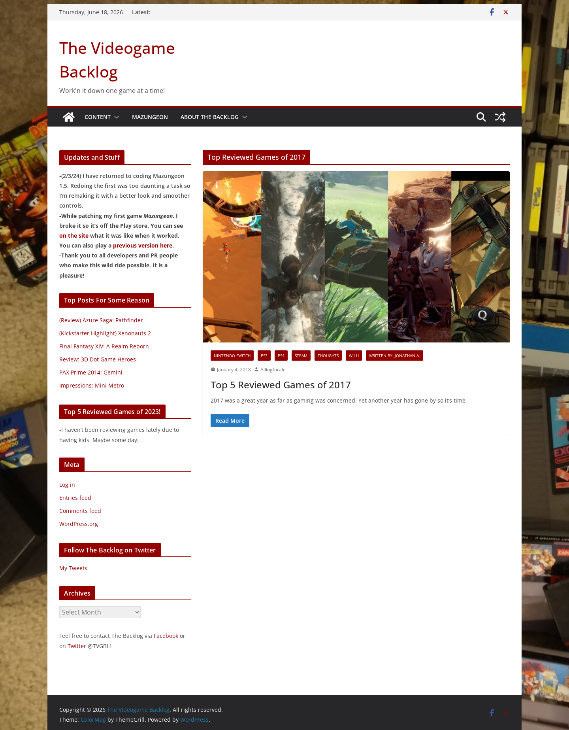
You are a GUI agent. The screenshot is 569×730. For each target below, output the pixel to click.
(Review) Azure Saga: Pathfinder (101, 320)
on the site (74, 235)
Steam (301, 355)
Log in (67, 484)
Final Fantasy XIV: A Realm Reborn (104, 346)
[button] (115, 117)
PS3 (264, 355)
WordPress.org (78, 524)
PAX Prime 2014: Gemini (90, 372)
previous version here (142, 245)
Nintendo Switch (232, 355)
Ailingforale (273, 369)
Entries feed (75, 497)
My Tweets (73, 568)
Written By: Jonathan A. (394, 355)
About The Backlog (210, 117)
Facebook (166, 635)
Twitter (77, 646)
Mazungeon (150, 117)
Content (98, 117)
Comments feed (80, 510)
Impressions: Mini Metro (91, 385)
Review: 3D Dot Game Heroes (97, 359)
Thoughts (328, 355)
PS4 (281, 355)
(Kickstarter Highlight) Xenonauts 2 (105, 333)
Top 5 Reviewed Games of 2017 (281, 384)
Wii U (354, 355)
